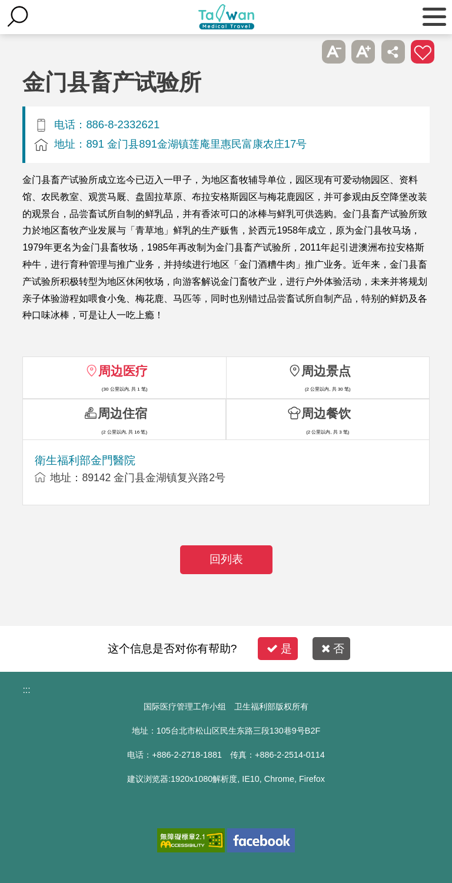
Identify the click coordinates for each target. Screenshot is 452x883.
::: (26, 690)
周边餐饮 (326, 413)
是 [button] (279, 648)
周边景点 (326, 371)
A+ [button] (363, 52)
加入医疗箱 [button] (422, 52)
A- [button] (333, 52)
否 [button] (332, 648)
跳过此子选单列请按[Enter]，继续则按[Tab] (303, 52)
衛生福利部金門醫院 (85, 460)
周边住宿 (122, 413)
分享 (393, 52)
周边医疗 (123, 371)
